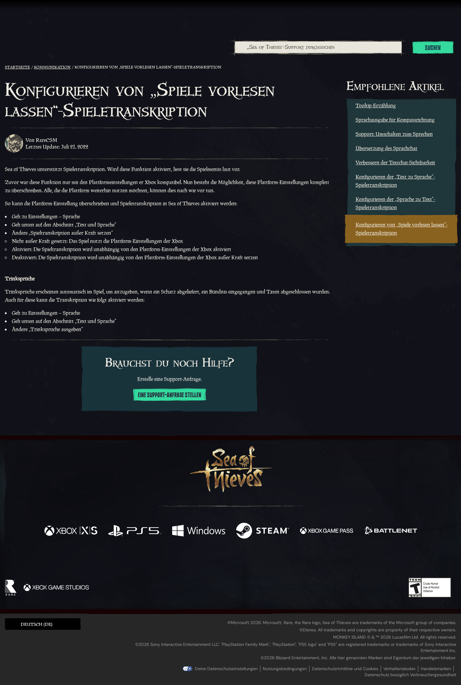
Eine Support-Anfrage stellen (169, 395)
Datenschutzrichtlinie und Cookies (345, 668)
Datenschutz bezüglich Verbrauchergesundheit (410, 674)
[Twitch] (203, 560)
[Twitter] (185, 560)
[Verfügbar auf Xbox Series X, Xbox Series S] (71, 531)
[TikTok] (271, 560)
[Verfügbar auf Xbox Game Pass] (326, 531)
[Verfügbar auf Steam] (263, 531)
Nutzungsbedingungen (285, 668)
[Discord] (255, 561)
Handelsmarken (436, 668)
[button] (43, 624)
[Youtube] (228, 560)
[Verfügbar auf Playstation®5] (135, 531)
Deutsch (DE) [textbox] (36, 624)
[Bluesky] (289, 561)
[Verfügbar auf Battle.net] (390, 531)
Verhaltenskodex (399, 668)
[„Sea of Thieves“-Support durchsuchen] (318, 47)
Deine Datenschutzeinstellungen (226, 668)
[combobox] (318, 47)
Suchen (433, 47)
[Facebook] (169, 560)
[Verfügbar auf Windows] (199, 531)
